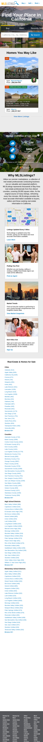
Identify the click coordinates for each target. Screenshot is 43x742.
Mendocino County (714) (13, 454)
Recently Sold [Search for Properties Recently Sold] (36, 28)
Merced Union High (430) (13, 528)
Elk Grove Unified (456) (12, 514)
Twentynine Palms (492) (12, 426)
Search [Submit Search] (35, 35)
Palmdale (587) (10, 404)
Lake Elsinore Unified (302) (13, 593)
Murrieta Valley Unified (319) (14, 533)
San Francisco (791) (11, 416)
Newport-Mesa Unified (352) (14, 536)
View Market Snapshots (15, 313)
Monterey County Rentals (15, 733)
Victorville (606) (10, 428)
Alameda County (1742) (12, 437)
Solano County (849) (11, 488)
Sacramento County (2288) (13, 468)
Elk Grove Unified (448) (12, 583)
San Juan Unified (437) (12, 625)
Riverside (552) (10, 409)
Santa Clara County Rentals (16, 722)
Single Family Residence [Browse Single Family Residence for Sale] (27, 722)
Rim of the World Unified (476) (14, 543)
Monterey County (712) (12, 459)
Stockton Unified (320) (12, 557)
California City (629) (11, 375)
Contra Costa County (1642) (14, 442)
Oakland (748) (9, 401)
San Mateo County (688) (13, 483)
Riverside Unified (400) (12, 545)
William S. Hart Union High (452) (15, 562)
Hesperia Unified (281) (12, 588)
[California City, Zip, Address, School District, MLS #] (15, 35)
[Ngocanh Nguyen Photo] (34, 79)
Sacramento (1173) (11, 411)
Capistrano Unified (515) (12, 507)
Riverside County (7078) (12, 466)
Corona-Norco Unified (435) (14, 509)
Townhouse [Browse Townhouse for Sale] (27, 726)
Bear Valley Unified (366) (13, 504)
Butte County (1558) (11, 439)
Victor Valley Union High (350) (14, 560)
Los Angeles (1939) (11, 394)
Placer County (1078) (11, 464)
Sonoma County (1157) (12, 490)
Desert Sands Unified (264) (13, 581)
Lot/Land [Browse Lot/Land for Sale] (26, 734)
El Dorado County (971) (12, 444)
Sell (29, 3)
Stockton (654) (9, 423)
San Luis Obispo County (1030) (15, 481)
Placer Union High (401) (12, 541)
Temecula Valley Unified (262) (14, 629)
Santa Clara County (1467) (13, 485)
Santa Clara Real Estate (37, 730)
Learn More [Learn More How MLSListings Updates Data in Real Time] (11, 240)
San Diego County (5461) (13, 473)
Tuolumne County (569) (12, 495)
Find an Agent (12, 276)
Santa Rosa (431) (10, 421)
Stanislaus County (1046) (13, 493)
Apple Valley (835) (10, 372)
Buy (23, 3)
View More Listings (21, 116)
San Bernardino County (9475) (14, 471)
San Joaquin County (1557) (13, 478)
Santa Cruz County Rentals (16, 728)
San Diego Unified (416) (12, 553)
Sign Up (10, 350)
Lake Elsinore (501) (11, 387)
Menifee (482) (9, 396)
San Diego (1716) (10, 413)
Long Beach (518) (10, 392)
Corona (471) (9, 377)
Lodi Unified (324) (10, 596)
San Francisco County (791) (14, 476)
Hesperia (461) (9, 382)
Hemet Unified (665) (11, 516)
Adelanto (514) (9, 370)
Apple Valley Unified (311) (13, 571)
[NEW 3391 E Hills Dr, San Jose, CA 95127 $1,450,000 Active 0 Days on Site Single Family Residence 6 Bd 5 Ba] (21, 68)
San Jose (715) (10, 418)
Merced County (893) (11, 456)
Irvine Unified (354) (11, 519)
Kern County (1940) (11, 447)
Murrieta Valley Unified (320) (14, 605)
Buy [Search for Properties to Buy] (7, 28)
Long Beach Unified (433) (13, 524)
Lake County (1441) (11, 449)
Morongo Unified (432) (12, 531)
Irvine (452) (8, 384)
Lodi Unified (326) (10, 521)
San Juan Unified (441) (12, 555)
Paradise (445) (9, 406)
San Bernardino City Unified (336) (15, 550)
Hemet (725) (9, 379)
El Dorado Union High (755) (14, 511)
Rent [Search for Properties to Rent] (21, 28)
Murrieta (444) (9, 399)
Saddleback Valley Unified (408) (15, 548)
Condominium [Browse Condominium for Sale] (28, 728)
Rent (36, 3)
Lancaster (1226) (10, 389)
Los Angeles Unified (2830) (13, 526)
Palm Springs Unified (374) (13, 538)
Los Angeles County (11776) (14, 451)
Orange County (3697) (12, 461)
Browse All (9, 430)
